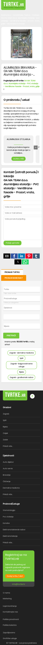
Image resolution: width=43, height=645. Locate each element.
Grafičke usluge (10, 638)
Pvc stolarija (8, 516)
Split (21, 358)
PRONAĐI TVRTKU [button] (12, 272)
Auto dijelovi (8, 462)
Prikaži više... (8, 446)
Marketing (7, 598)
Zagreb (6, 414)
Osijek (5, 433)
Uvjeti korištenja (10, 606)
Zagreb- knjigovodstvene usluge (21, 365)
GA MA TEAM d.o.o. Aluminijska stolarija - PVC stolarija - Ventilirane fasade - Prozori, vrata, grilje (21, 83)
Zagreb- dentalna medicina (21, 353)
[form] (21, 326)
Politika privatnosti (11, 619)
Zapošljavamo (9, 632)
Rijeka (21, 372)
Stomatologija (9, 510)
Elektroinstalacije (10, 536)
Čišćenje (6, 481)
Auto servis (8, 468)
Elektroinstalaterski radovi (14, 529)
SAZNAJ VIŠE (18, 158)
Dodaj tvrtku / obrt (15, 576)
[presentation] (36, 147)
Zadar (5, 439)
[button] (36, 3)
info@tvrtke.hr (18, 584)
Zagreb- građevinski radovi (21, 377)
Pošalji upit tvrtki (12, 243)
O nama (6, 592)
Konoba (6, 523)
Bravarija (6, 475)
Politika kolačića (10, 625)
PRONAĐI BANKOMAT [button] (14, 278)
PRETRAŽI (11, 336)
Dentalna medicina (11, 488)
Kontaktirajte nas (10, 612)
